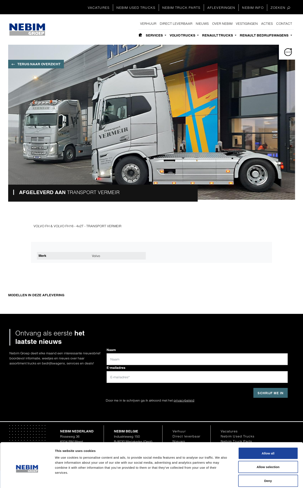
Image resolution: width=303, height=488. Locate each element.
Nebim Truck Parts (181, 7)
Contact (284, 23)
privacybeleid (184, 400)
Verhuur (148, 23)
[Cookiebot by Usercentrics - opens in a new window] (27, 480)
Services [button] (155, 35)
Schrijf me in (271, 393)
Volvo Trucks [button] (183, 35)
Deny (268, 460)
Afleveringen (221, 7)
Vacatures (99, 7)
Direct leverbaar (176, 23)
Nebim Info (252, 7)
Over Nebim (222, 23)
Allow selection (268, 447)
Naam (111, 350)
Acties (267, 23)
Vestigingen (247, 23)
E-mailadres (116, 368)
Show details (218, 479)
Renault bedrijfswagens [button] (264, 35)
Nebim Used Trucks (135, 7)
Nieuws (202, 23)
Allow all (268, 433)
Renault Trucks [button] (218, 35)
